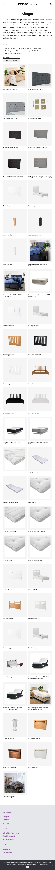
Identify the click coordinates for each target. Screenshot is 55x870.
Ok (27, 867)
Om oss (5, 828)
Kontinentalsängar (25, 48)
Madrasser (38, 48)
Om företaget (9, 836)
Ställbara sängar (10, 48)
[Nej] (53, 865)
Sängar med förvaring (23, 51)
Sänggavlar (8, 53)
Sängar (6, 817)
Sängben (37, 51)
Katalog (6, 849)
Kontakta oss (8, 839)
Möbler (6, 823)
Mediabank (7, 852)
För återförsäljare (9, 845)
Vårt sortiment (7, 812)
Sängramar (19, 53)
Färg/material (6, 57)
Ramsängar (8, 51)
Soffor (6, 820)
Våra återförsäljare (11, 833)
